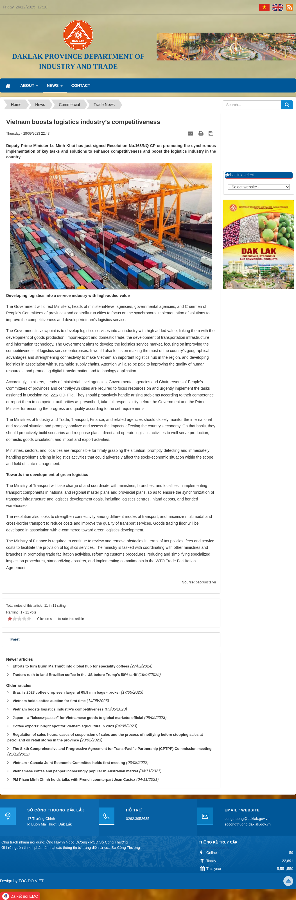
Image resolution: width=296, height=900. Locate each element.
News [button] (55, 87)
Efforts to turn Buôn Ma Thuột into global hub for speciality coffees (71, 666)
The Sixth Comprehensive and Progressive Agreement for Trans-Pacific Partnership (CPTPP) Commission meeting (112, 748)
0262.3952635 (137, 818)
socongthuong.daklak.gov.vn (248, 824)
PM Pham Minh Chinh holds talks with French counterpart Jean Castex (74, 779)
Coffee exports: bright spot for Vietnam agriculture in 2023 (63, 726)
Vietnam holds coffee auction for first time (49, 701)
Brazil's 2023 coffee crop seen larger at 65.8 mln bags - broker (66, 692)
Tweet (14, 639)
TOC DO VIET (30, 881)
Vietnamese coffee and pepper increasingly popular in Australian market (75, 771)
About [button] (29, 87)
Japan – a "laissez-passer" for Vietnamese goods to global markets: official (78, 718)
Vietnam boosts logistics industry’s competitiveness (58, 709)
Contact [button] (80, 85)
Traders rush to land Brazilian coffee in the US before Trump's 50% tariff (75, 675)
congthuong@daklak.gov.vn (247, 818)
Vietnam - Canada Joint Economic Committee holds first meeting (69, 763)
